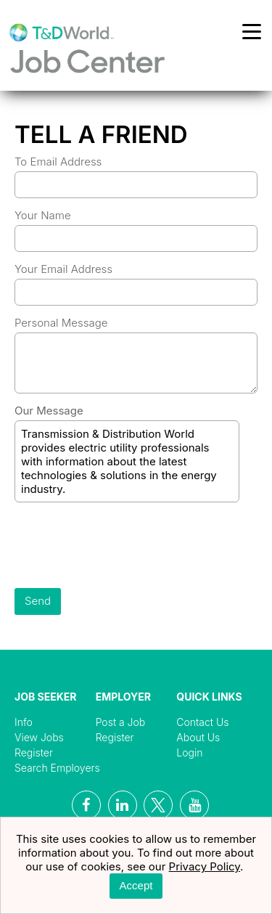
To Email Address (58, 161)
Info (24, 722)
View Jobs (39, 737)
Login (189, 752)
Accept (136, 885)
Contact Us (202, 722)
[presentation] (125, 546)
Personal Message (61, 323)
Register (34, 752)
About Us (198, 737)
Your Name (43, 215)
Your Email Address (63, 269)
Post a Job (121, 722)
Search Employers (57, 768)
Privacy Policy (205, 866)
